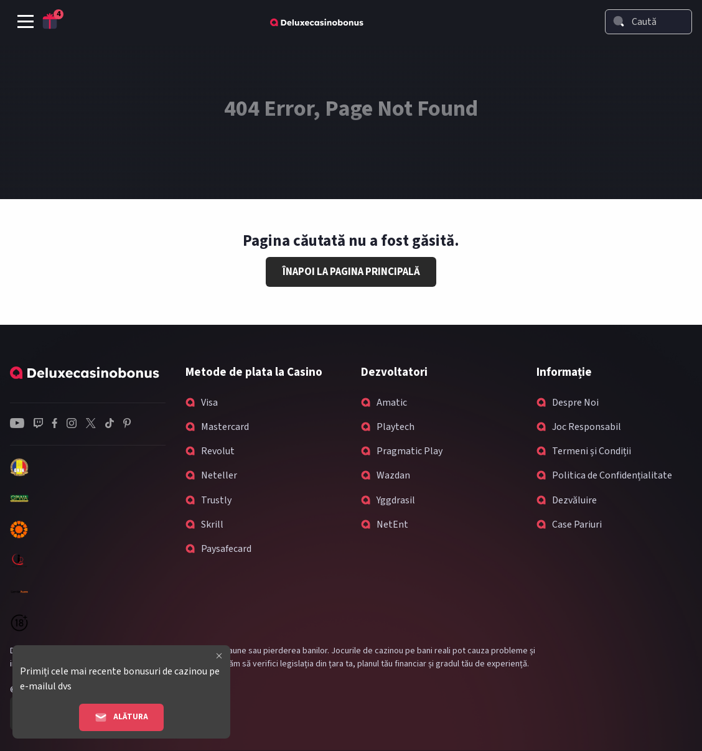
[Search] (618, 21)
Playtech (395, 427)
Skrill (212, 524)
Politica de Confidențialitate (612, 475)
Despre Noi (575, 402)
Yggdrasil (396, 500)
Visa (209, 402)
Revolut (218, 451)
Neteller (219, 475)
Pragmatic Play (409, 451)
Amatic (392, 402)
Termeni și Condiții (591, 451)
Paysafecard (226, 549)
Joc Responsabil (586, 427)
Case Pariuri (577, 524)
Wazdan (393, 475)
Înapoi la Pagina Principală (351, 271)
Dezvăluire (574, 500)
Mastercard (225, 427)
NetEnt (392, 524)
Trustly (216, 500)
